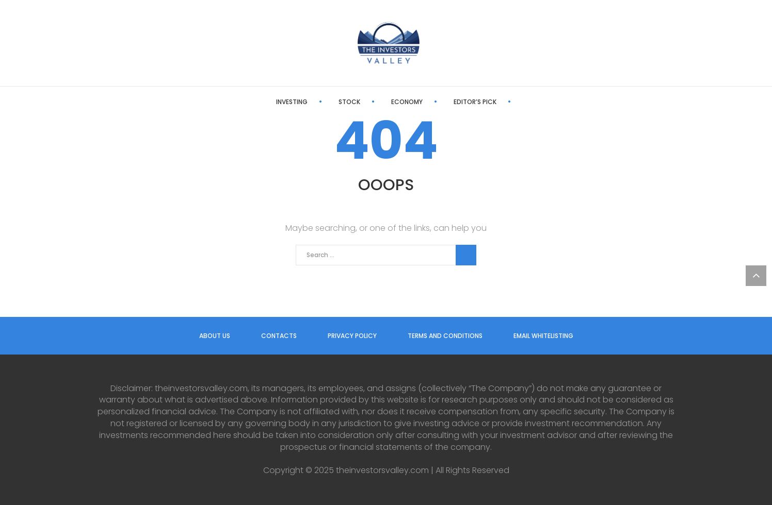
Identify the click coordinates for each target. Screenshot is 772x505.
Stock (314, 101)
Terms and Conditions (445, 335)
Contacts (279, 335)
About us (214, 335)
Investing (256, 101)
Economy (371, 101)
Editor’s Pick (439, 101)
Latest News (512, 101)
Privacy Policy (352, 335)
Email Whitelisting (543, 335)
